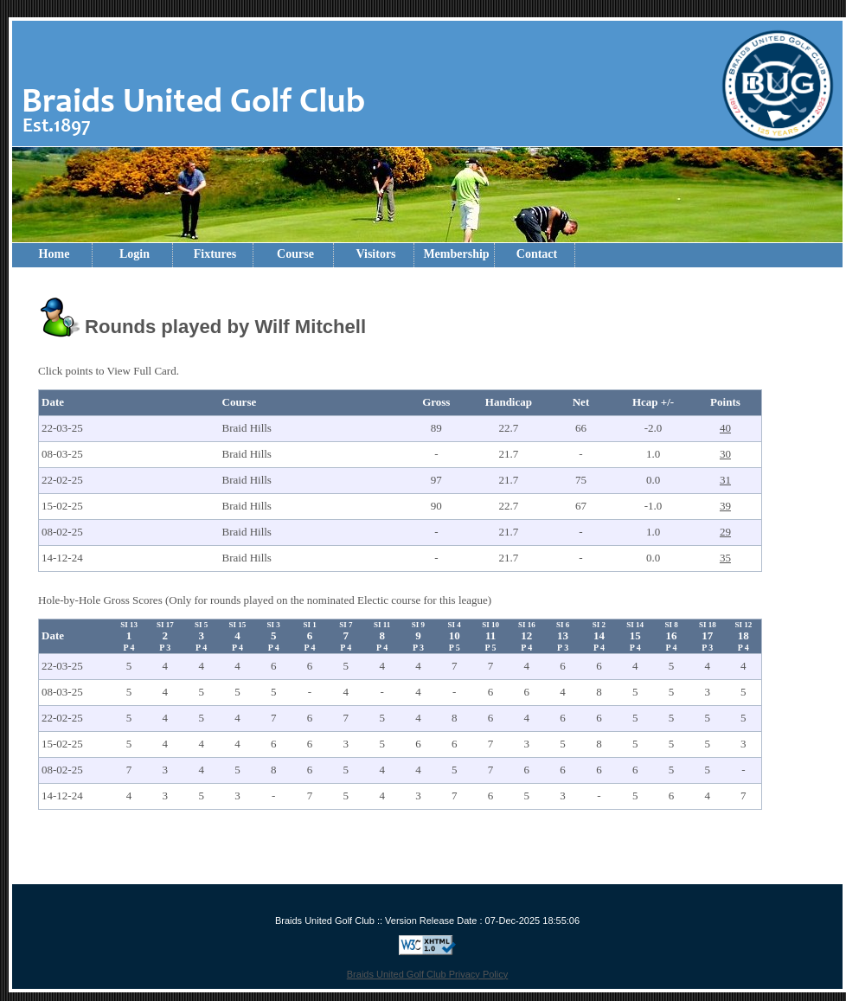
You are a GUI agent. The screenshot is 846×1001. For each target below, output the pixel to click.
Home (54, 253)
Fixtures (215, 253)
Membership (456, 253)
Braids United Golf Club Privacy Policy (427, 974)
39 (725, 505)
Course (295, 253)
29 (725, 531)
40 (725, 427)
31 (725, 479)
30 (725, 453)
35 (725, 557)
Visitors (375, 253)
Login (134, 253)
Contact (536, 253)
